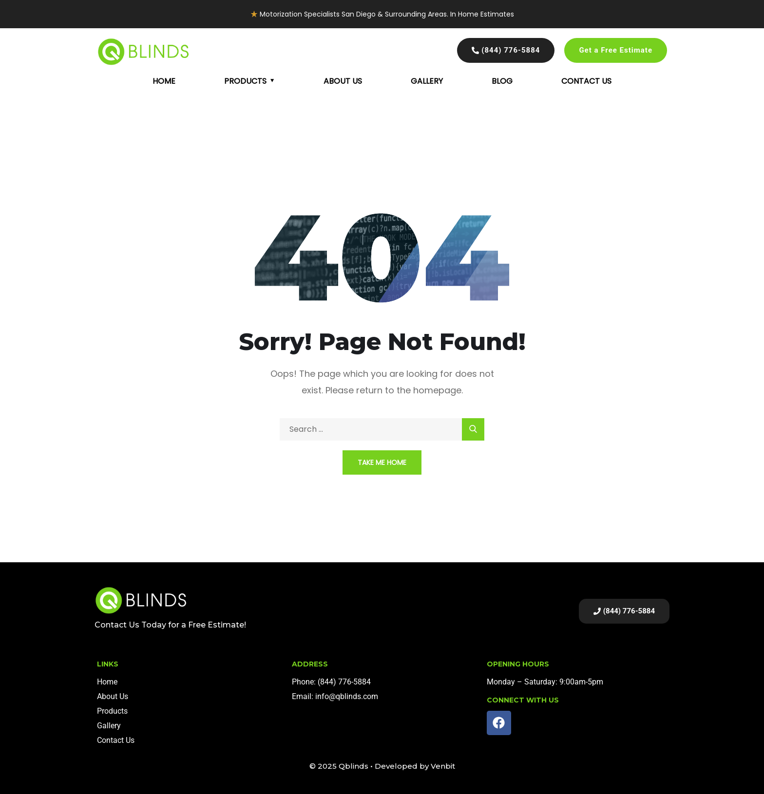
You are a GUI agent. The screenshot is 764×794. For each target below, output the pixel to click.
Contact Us (586, 81)
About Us (343, 81)
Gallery (427, 81)
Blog (502, 81)
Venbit (443, 766)
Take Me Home (382, 462)
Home (164, 81)
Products (245, 81)
